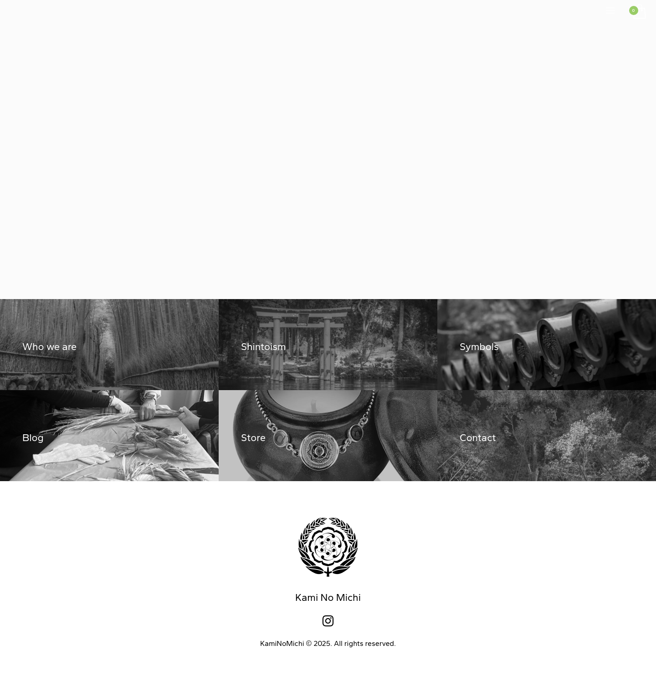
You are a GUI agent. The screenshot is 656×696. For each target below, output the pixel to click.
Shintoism (263, 346)
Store (253, 438)
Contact (478, 438)
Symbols (479, 346)
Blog (33, 438)
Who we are (49, 346)
